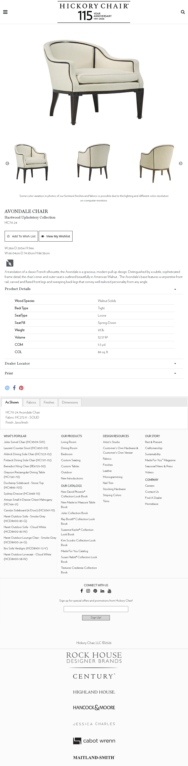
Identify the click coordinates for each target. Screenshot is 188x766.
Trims (106, 501)
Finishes (49, 402)
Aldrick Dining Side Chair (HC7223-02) (28, 454)
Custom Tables (70, 466)
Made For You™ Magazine (160, 460)
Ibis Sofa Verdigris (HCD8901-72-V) (26, 548)
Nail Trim (108, 483)
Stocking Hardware (114, 489)
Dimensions (70, 402)
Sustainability (153, 454)
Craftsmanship (153, 448)
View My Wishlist (55, 236)
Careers (149, 485)
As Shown (12, 402)
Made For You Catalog (74, 551)
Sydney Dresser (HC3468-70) (22, 493)
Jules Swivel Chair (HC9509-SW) (24, 442)
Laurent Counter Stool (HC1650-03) (26, 448)
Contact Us (152, 491)
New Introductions (72, 478)
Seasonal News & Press (159, 466)
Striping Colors (112, 495)
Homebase (151, 503)
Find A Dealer (153, 497)
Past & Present (153, 442)
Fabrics (31, 402)
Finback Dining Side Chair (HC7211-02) (28, 460)
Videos (149, 472)
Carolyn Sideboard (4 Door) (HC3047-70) (29, 510)
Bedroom (67, 454)
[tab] (12, 402)
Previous (7, 164)
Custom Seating (70, 460)
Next (181, 164)
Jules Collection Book (74, 513)
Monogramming (112, 476)
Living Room (68, 442)
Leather (107, 470)
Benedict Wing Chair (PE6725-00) (25, 466)
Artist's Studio (111, 442)
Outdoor (66, 472)
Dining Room (69, 448)
